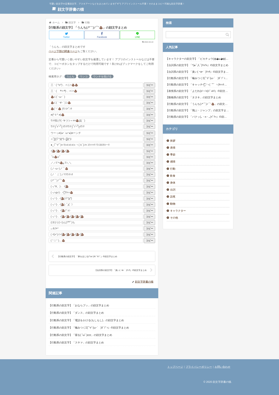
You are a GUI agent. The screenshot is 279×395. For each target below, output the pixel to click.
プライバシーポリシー (199, 366)
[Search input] (196, 34)
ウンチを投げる (102, 76)
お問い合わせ (222, 366)
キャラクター (178, 210)
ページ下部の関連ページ (63, 51)
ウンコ (84, 76)
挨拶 (172, 140)
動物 (172, 203)
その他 (174, 217)
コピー (149, 85)
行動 (172, 168)
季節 (172, 154)
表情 (172, 147)
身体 (172, 182)
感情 (172, 161)
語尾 (172, 196)
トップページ (175, 366)
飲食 (172, 175)
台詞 (172, 189)
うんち (70, 76)
